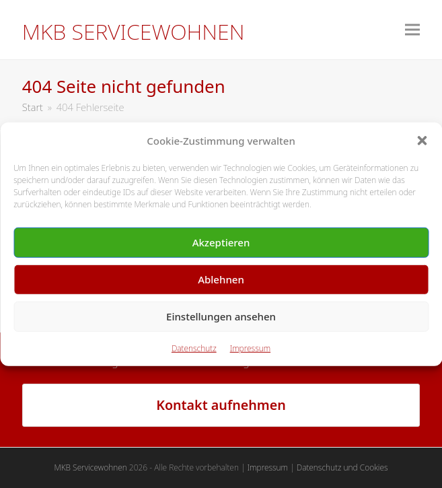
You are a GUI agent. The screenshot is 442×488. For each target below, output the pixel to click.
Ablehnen (221, 279)
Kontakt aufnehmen (221, 405)
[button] (422, 140)
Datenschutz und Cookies (342, 467)
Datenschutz (194, 348)
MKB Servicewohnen (133, 31)
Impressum (250, 348)
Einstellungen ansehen (221, 316)
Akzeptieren (221, 242)
